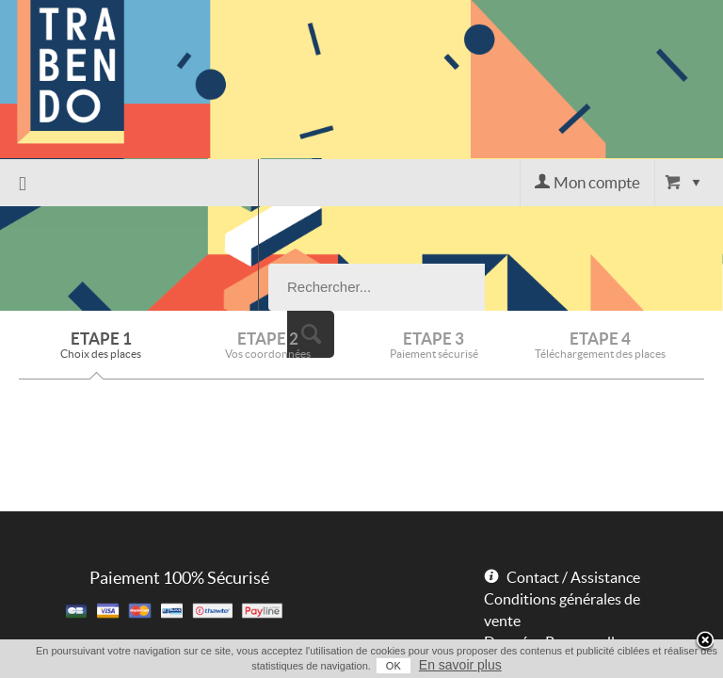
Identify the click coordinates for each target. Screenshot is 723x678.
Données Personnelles (556, 537)
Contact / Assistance (573, 472)
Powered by (513, 592)
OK (378, 665)
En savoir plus (445, 664)
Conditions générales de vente (562, 505)
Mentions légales (539, 559)
